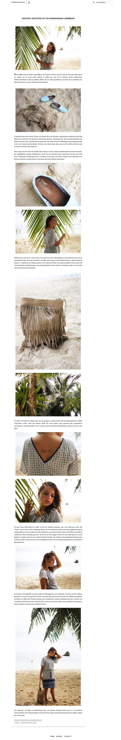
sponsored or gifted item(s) (28, 722)
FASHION (17, 722)
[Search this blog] (104, 2)
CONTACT (67, 736)
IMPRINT (59, 736)
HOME (52, 736)
